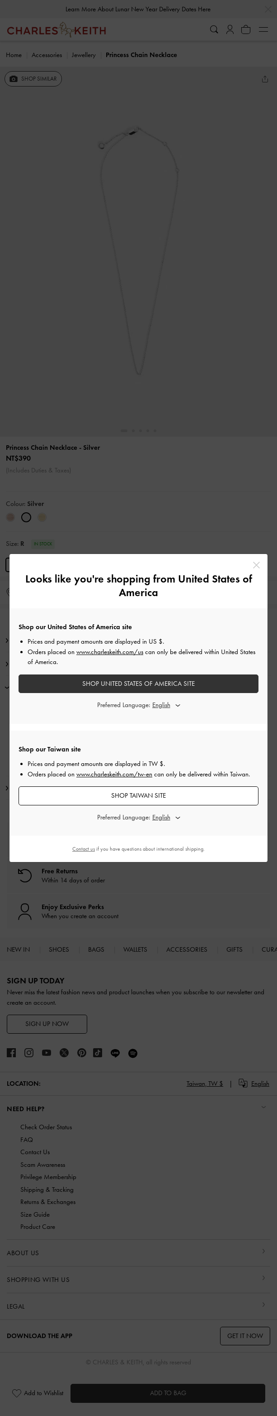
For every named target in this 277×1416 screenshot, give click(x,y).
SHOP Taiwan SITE (138, 795)
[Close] (256, 565)
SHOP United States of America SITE (138, 683)
